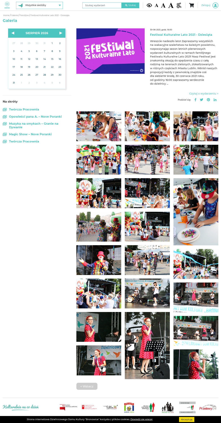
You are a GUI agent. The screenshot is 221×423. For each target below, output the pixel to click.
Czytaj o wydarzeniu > (203, 93)
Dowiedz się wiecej (141, 419)
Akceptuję (187, 419)
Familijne (24, 15)
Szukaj (130, 5)
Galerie (15, 15)
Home (6, 15)
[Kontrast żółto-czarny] (149, 5)
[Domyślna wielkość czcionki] (156, 5)
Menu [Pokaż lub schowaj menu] (7, 5)
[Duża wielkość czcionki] (171, 5)
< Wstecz (86, 386)
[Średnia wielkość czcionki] (163, 5)
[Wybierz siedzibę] (39, 5)
